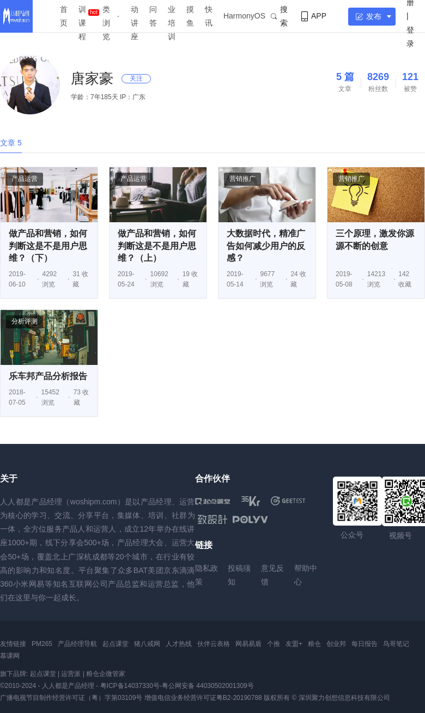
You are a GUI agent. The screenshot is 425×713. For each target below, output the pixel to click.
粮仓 (314, 644)
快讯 (208, 16)
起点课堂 (115, 644)
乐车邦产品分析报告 (48, 376)
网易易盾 (248, 644)
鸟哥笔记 (396, 644)
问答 (153, 16)
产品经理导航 (77, 644)
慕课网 (10, 656)
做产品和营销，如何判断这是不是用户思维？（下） (48, 246)
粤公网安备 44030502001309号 (208, 686)
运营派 (71, 674)
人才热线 (179, 644)
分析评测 (24, 321)
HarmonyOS (244, 15)
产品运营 (24, 178)
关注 (136, 78)
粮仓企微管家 (105, 674)
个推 (273, 644)
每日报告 (364, 644)
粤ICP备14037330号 (130, 686)
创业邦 (336, 644)
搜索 (279, 16)
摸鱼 (190, 16)
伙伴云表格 (213, 644)
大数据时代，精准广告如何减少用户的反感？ (266, 246)
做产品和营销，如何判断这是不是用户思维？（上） (157, 246)
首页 (64, 16)
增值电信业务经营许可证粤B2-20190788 (203, 698)
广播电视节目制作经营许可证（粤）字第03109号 (71, 698)
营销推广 (242, 178)
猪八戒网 (147, 644)
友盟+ (294, 644)
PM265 (42, 644)
